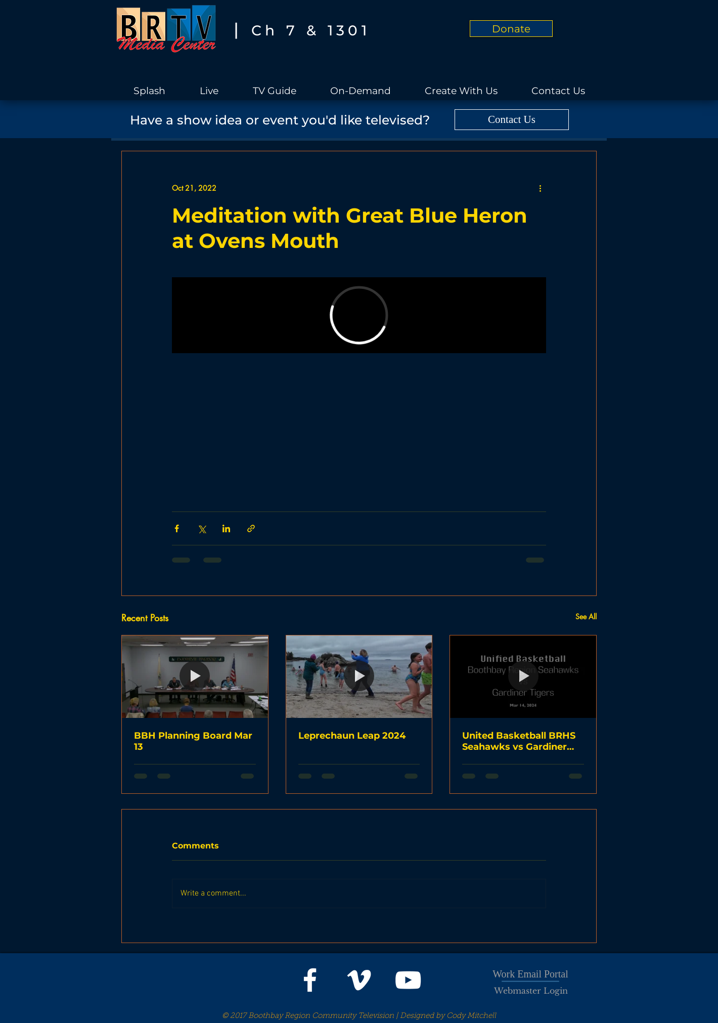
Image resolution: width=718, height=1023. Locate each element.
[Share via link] (251, 528)
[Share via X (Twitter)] (201, 528)
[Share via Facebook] (177, 528)
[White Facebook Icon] (310, 980)
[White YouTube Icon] (408, 980)
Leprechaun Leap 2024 (352, 735)
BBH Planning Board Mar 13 (193, 741)
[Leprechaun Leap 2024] (359, 676)
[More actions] (540, 188)
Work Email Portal (530, 973)
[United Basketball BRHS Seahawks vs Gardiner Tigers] (523, 676)
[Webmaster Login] (531, 991)
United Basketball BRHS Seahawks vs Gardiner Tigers (518, 741)
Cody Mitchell (471, 1016)
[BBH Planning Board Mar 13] (195, 676)
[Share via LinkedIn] (226, 528)
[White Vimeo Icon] (359, 980)
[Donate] (511, 28)
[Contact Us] (512, 119)
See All (586, 616)
